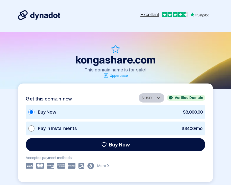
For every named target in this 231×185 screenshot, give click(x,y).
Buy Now (115, 144)
